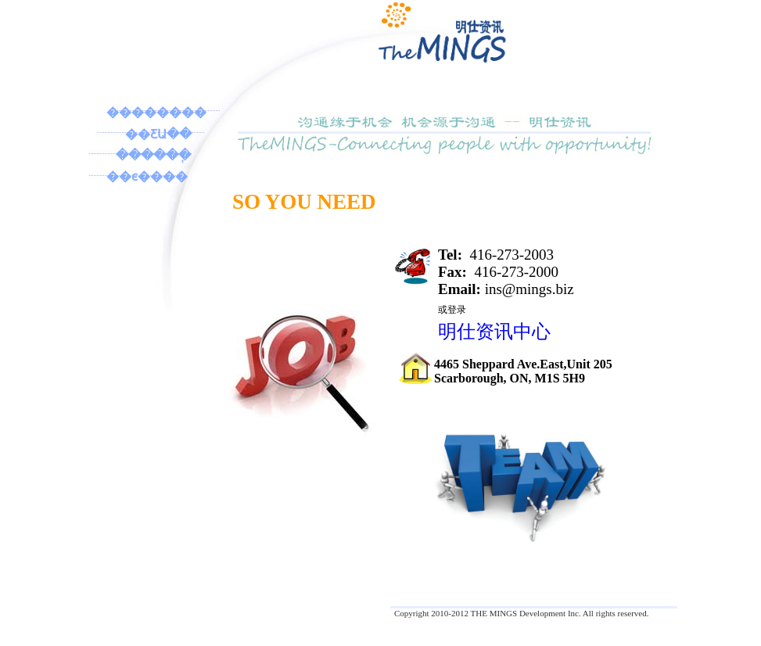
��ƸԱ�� (158, 134)
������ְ (153, 155)
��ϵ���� (147, 176)
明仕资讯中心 (494, 331)
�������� (156, 112)
